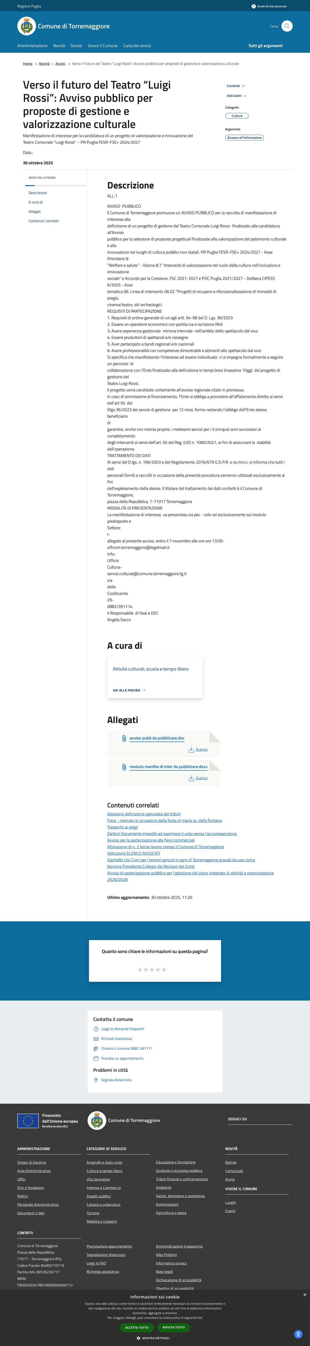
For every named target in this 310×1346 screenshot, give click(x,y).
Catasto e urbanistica (103, 1204)
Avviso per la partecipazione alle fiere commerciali (151, 840)
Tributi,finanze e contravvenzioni (182, 1179)
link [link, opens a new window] (200, 1318)
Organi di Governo (31, 1162)
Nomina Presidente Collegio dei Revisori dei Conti (151, 866)
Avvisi (60, 63)
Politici (22, 1196)
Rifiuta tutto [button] (174, 1327)
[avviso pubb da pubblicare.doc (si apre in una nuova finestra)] (157, 738)
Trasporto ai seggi (122, 827)
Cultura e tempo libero (104, 1171)
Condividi (236, 86)
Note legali (164, 1271)
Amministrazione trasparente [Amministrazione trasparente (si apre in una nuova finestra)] (179, 1246)
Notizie (230, 1162)
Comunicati (234, 1171)
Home (27, 63)
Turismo (93, 1213)
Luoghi (230, 1202)
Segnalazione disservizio (106, 1254)
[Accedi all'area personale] (269, 6)
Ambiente (163, 1187)
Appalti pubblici (99, 1196)
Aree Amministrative (34, 1171)
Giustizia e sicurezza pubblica (179, 1170)
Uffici (21, 1179)
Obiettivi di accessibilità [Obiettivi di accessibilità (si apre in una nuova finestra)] (175, 1288)
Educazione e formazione (176, 1162)
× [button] (304, 1295)
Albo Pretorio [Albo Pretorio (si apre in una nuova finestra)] (166, 1254)
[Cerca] (287, 26)
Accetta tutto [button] (137, 1328)
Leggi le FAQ (96, 1263)
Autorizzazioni (167, 1204)
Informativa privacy (171, 1263)
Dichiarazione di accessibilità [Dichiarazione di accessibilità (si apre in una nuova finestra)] (178, 1280)
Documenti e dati (30, 1213)
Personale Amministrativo (38, 1204)
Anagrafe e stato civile (104, 1162)
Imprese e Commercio (104, 1187)
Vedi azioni (237, 96)
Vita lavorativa (98, 1179)
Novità (44, 63)
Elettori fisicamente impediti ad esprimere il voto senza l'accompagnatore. (172, 833)
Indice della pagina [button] (42, 177)
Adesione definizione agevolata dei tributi (144, 814)
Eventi (230, 1211)
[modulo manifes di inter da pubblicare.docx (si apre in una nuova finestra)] (168, 767)
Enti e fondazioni (30, 1187)
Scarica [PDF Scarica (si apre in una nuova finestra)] (197, 749)
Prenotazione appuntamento (109, 1246)
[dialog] (155, 1318)
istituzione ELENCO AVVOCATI (133, 853)
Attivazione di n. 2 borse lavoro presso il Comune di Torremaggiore (165, 847)
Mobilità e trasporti (102, 1221)
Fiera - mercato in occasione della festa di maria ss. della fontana (164, 820)
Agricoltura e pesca (171, 1212)
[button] (155, 1338)
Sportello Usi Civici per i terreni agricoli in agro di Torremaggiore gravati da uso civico (181, 860)
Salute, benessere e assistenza (180, 1196)
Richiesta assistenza (103, 1271)
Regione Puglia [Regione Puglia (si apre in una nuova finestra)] (29, 6)
